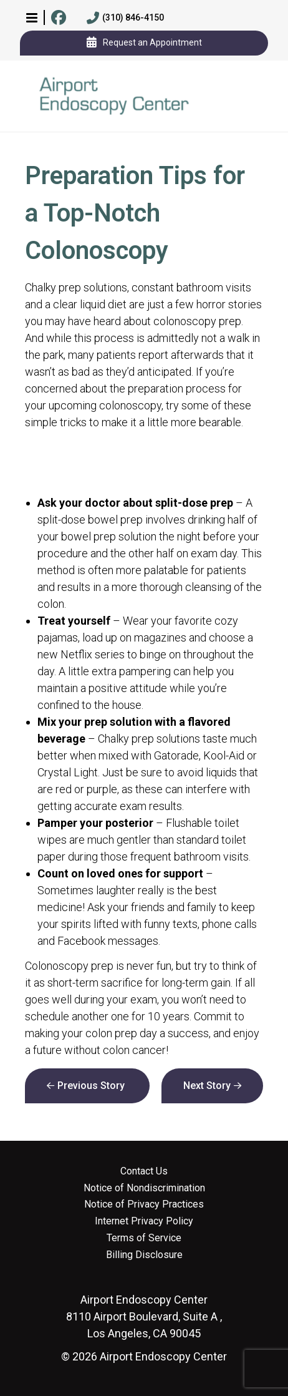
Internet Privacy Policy (144, 1221)
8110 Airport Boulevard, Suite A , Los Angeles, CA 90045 (144, 1316)
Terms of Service (144, 1238)
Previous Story (91, 1085)
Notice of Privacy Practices (144, 1204)
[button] (32, 17)
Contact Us (144, 1171)
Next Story (207, 1085)
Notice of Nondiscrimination (144, 1188)
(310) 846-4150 (125, 18)
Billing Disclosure (144, 1255)
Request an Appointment (144, 43)
